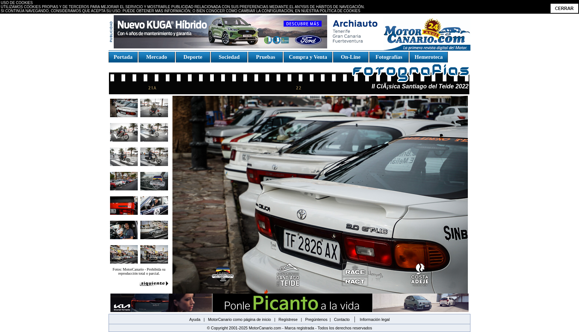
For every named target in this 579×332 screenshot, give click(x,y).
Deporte (193, 57)
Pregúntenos (316, 319)
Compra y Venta (308, 57)
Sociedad (229, 57)
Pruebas (265, 57)
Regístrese (288, 319)
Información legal (375, 319)
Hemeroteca (429, 57)
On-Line (350, 57)
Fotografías (389, 57)
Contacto (342, 319)
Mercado (156, 57)
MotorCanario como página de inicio (239, 319)
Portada (123, 57)
